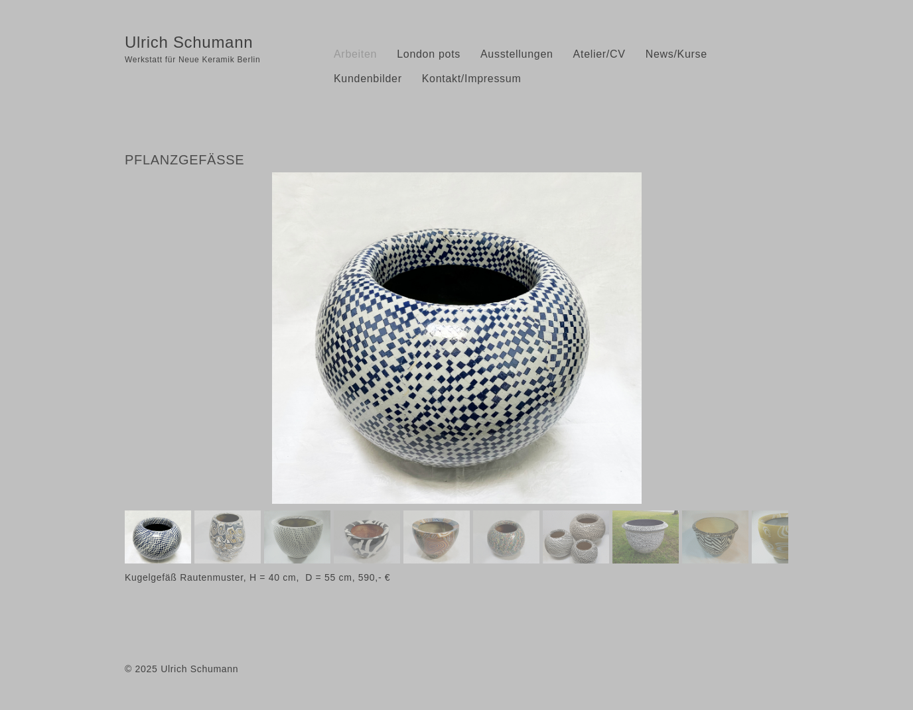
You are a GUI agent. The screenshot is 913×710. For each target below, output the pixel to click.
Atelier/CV (599, 54)
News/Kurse (676, 54)
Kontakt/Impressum (472, 78)
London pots (428, 54)
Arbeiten (355, 54)
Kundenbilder (368, 78)
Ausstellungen (516, 54)
